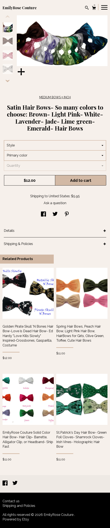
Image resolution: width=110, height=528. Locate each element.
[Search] (87, 8)
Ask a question (55, 203)
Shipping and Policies (19, 506)
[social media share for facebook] (43, 215)
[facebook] (5, 484)
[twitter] (15, 484)
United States (59, 196)
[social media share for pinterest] (66, 215)
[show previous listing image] (7, 16)
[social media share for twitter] (55, 215)
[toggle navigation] (104, 7)
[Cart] (94, 8)
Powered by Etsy (16, 519)
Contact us (11, 501)
